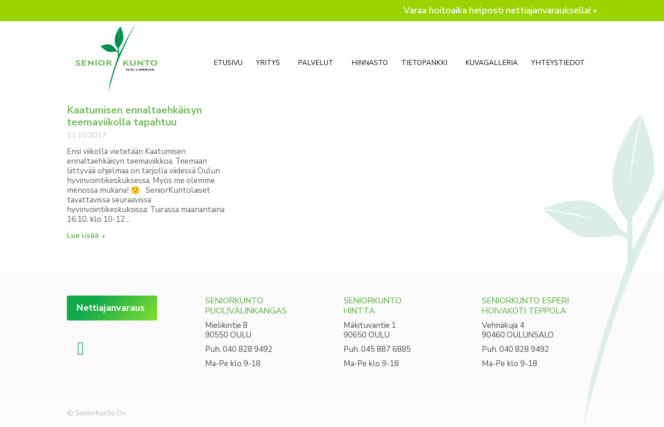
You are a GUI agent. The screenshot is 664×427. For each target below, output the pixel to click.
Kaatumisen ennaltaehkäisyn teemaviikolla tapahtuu (134, 116)
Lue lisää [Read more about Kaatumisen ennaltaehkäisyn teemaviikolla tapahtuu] (86, 236)
